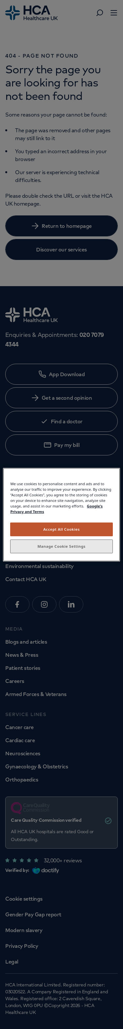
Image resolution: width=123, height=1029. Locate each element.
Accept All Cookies (61, 529)
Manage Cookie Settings (61, 546)
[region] (61, 514)
